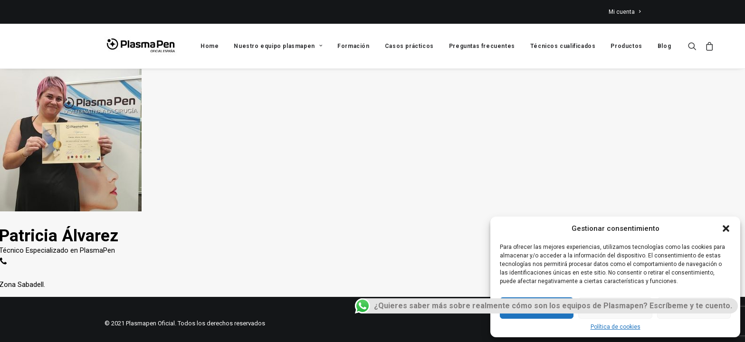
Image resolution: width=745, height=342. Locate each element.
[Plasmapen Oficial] (141, 46)
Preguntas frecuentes (482, 46)
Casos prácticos (409, 46)
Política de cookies (615, 326)
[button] (726, 228)
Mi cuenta (624, 12)
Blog (664, 46)
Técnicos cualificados (563, 46)
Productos (626, 46)
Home (210, 46)
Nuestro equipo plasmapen (278, 46)
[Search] (694, 46)
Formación (353, 46)
